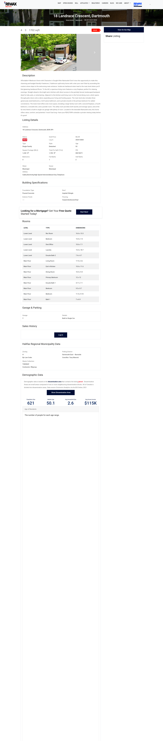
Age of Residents (30, 425)
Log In (51, 156)
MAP (59, 3)
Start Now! (84, 228)
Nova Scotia (69, 20)
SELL (76, 3)
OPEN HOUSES (68, 3)
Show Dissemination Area (60, 409)
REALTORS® (96, 3)
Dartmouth (79, 20)
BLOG (112, 3)
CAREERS (105, 3)
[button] (84, 3)
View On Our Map (124, 30)
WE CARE (119, 3)
